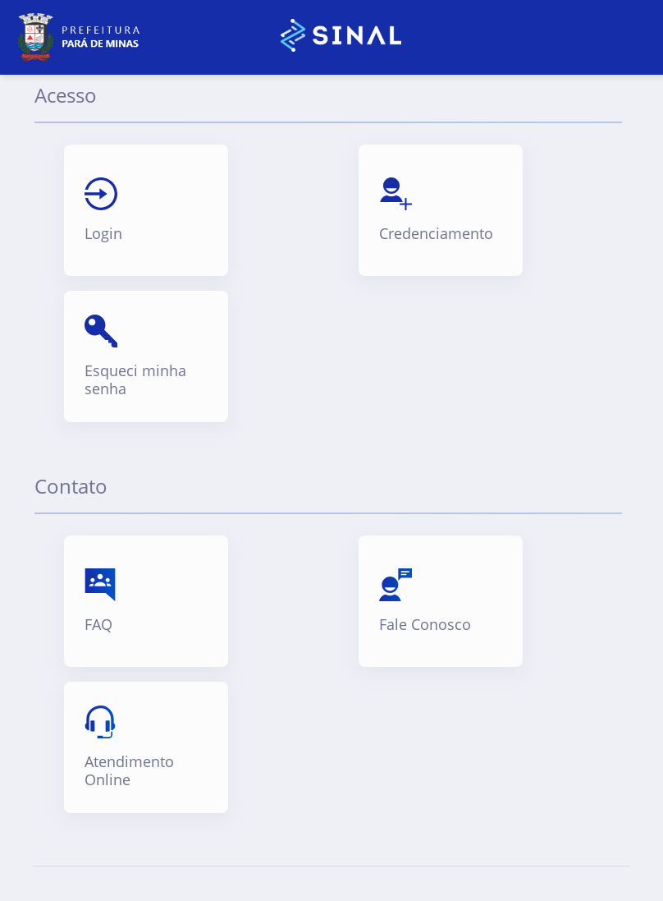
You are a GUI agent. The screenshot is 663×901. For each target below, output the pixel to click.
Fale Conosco (425, 625)
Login (103, 234)
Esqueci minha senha (135, 380)
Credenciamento (436, 234)
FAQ (98, 625)
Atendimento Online (129, 770)
